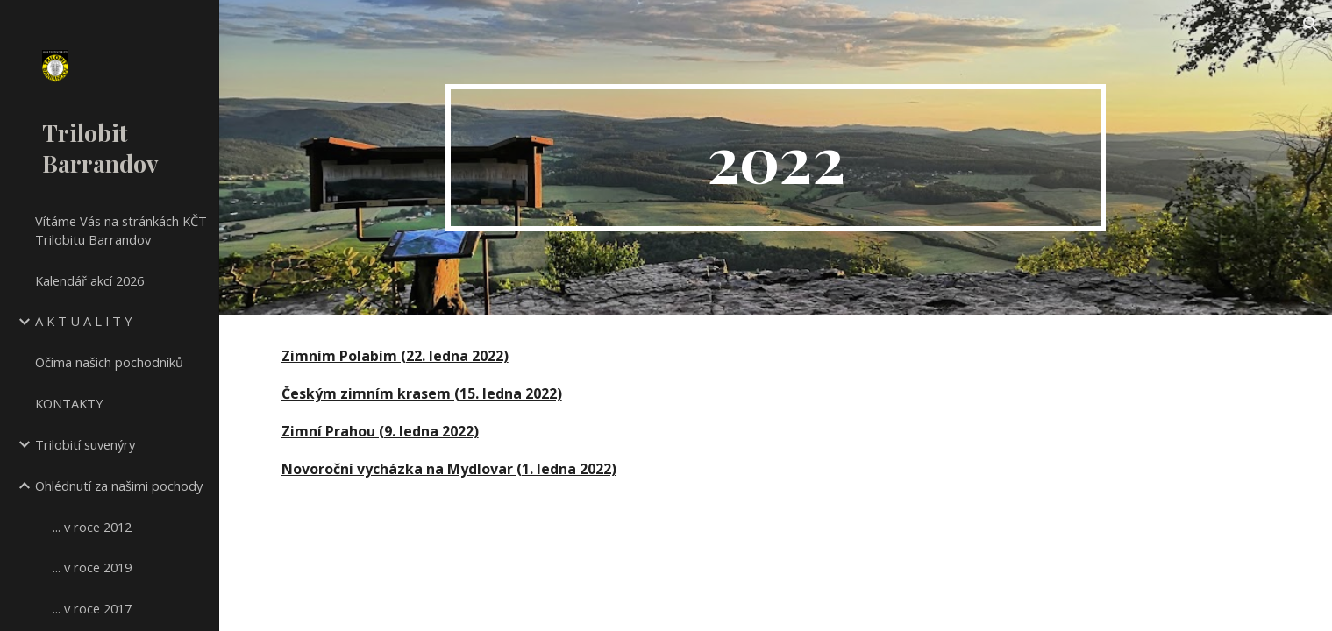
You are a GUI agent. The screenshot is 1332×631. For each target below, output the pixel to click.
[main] (775, 157)
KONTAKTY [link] (69, 403)
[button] (1311, 25)
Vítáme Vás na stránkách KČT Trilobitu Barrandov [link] (121, 230)
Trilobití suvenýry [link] (85, 444)
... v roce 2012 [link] (92, 526)
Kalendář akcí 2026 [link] (89, 280)
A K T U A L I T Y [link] (83, 321)
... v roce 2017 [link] (92, 608)
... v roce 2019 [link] (92, 567)
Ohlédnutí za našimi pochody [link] (119, 485)
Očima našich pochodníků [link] (109, 362)
